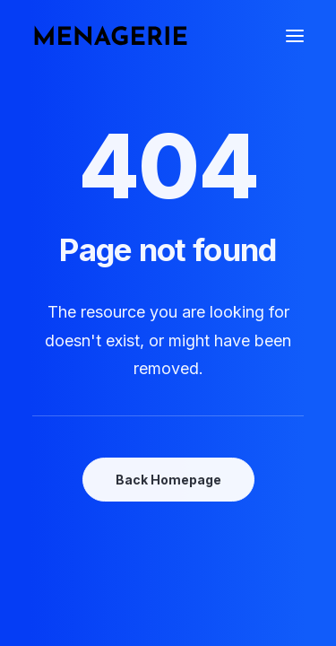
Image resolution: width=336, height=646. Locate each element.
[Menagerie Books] (110, 35)
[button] (295, 35)
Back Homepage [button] (168, 479)
